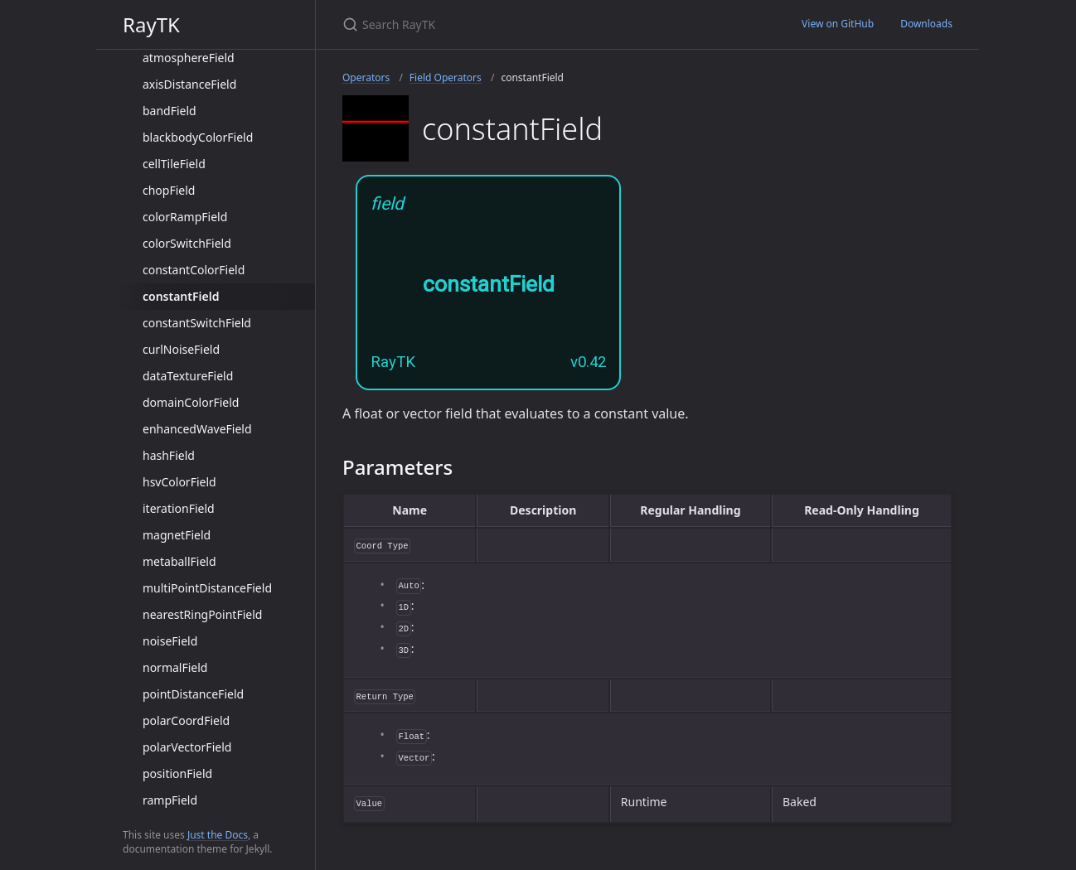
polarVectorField (187, 747)
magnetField (177, 535)
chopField (169, 190)
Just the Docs (217, 835)
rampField (170, 800)
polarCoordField (186, 720)
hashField (169, 455)
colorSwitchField (187, 243)
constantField (181, 296)
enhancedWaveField (197, 429)
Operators (366, 77)
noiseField (170, 641)
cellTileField (174, 164)
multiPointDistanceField (207, 588)
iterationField (179, 508)
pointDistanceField (193, 694)
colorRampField (185, 217)
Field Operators (446, 77)
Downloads (926, 24)
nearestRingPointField (202, 614)
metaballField (179, 561)
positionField (177, 773)
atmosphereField (189, 57)
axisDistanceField (189, 84)
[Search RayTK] (538, 24)
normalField (175, 667)
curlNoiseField (181, 349)
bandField (169, 110)
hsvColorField (179, 482)
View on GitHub (838, 24)
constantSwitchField (197, 323)
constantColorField (194, 270)
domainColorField (191, 402)
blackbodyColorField (198, 137)
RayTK (151, 24)
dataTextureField (188, 376)
